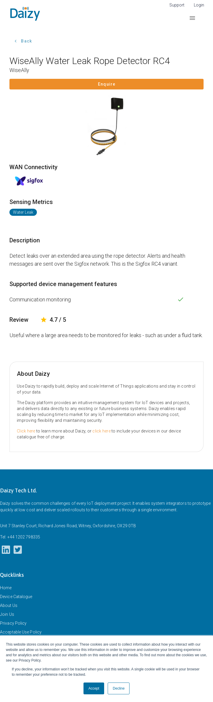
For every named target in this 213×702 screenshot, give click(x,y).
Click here (26, 431)
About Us (8, 605)
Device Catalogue (16, 596)
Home (6, 587)
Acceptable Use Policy (21, 632)
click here (101, 431)
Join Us (7, 614)
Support (176, 5)
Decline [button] (118, 688)
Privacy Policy (13, 623)
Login (199, 5)
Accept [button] (94, 688)
